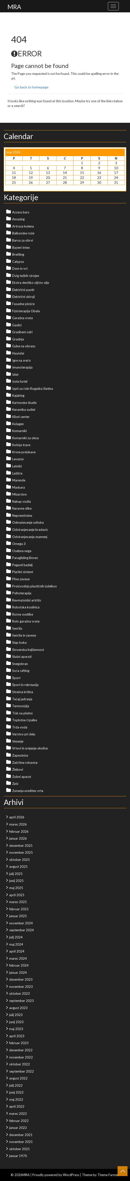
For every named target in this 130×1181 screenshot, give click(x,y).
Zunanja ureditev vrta (27, 791)
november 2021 (21, 1142)
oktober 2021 (19, 1149)
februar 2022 (19, 1121)
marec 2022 (18, 1114)
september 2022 (21, 1071)
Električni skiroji (23, 297)
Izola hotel (19, 381)
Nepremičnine (22, 516)
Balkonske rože (23, 233)
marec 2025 (18, 902)
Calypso (18, 262)
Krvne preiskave (24, 452)
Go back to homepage (31, 87)
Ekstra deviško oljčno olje (30, 283)
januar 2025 (18, 916)
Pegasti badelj (22, 565)
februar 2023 (19, 1043)
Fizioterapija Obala (26, 311)
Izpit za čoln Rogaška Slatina (32, 389)
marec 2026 (18, 824)
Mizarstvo (19, 494)
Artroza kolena (23, 226)
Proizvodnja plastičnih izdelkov (34, 586)
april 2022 (16, 1106)
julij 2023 (16, 1015)
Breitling (18, 254)
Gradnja (18, 339)
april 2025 (16, 895)
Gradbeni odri (22, 332)
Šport (16, 678)
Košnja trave (21, 445)
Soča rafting (20, 671)
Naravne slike (22, 508)
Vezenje (17, 741)
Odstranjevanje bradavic (30, 530)
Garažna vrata (22, 318)
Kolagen (18, 424)
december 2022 (21, 1050)
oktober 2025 (19, 860)
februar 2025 (19, 909)
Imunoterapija (22, 367)
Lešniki (17, 466)
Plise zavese (21, 579)
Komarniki (19, 431)
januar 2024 (18, 972)
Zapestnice (20, 755)
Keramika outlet (23, 410)
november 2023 (21, 987)
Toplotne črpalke (24, 720)
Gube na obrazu (23, 346)
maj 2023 (16, 1029)
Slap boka (19, 642)
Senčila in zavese (24, 635)
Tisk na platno (22, 713)
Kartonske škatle (24, 403)
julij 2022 (16, 1085)
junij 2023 (16, 1022)
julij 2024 (16, 937)
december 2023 (21, 979)
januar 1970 (18, 1156)
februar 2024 (19, 965)
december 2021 (21, 1135)
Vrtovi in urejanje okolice (30, 748)
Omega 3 (19, 544)
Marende (18, 480)
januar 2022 (18, 1128)
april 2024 (16, 951)
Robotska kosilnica (26, 607)
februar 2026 (19, 831)
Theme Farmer (108, 1175)
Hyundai (18, 353)
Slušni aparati (22, 657)
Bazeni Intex (21, 247)
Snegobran (20, 664)
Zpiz (15, 784)
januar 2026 (18, 838)
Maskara (18, 487)
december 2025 (21, 846)
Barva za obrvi (22, 240)
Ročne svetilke (22, 614)
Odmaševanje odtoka (28, 522)
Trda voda (19, 727)
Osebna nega (21, 551)
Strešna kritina (22, 692)
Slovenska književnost (28, 650)
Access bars (20, 212)
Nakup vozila (21, 501)
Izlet (15, 374)
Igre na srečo (21, 360)
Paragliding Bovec (25, 558)
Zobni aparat (21, 777)
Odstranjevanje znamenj (29, 537)
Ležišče (17, 473)
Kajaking (18, 395)
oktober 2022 (19, 1064)
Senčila (17, 628)
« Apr (9, 187)
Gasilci (17, 325)
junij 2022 (16, 1092)
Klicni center (21, 417)
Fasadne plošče (23, 304)
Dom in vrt (20, 268)
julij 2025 (16, 874)
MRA (14, 6)
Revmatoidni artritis (26, 600)
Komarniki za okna (25, 438)
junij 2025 (16, 881)
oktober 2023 (19, 993)
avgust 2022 (18, 1078)
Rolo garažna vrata (26, 621)
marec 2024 (18, 958)
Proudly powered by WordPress (55, 1175)
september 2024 (21, 930)
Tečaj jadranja (22, 699)
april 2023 (16, 1036)
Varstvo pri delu (23, 734)
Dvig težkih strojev (25, 276)
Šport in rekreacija (25, 685)
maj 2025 (16, 888)
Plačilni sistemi (22, 572)
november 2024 (21, 923)
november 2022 (21, 1057)
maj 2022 (16, 1099)
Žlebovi (17, 769)
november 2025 (21, 852)
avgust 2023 (18, 1008)
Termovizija (20, 706)
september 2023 (21, 1001)
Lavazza (18, 459)
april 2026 (16, 817)
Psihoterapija (21, 593)
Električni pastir (23, 290)
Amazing (18, 219)
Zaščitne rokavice (25, 763)
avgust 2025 (18, 867)
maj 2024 (16, 944)
